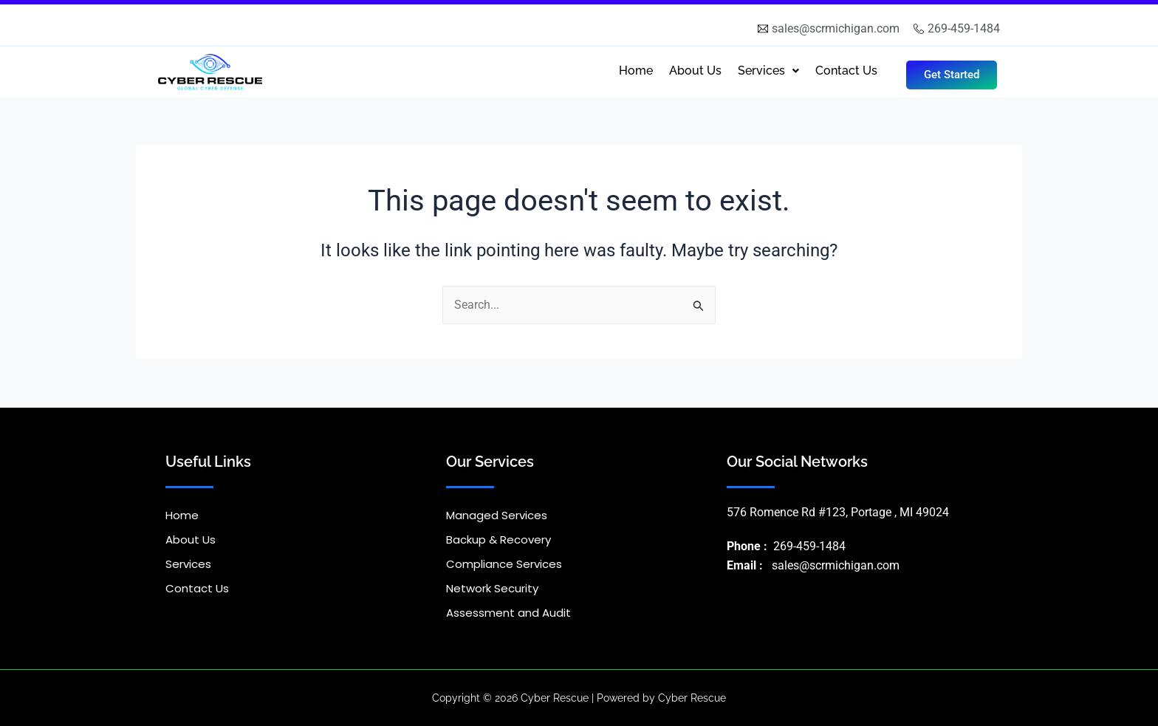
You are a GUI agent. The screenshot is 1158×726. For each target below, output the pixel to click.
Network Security (492, 588)
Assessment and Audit (508, 612)
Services (768, 71)
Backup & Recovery (498, 539)
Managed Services (496, 515)
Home (636, 71)
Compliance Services (504, 564)
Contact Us (846, 71)
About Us (695, 71)
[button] (768, 71)
